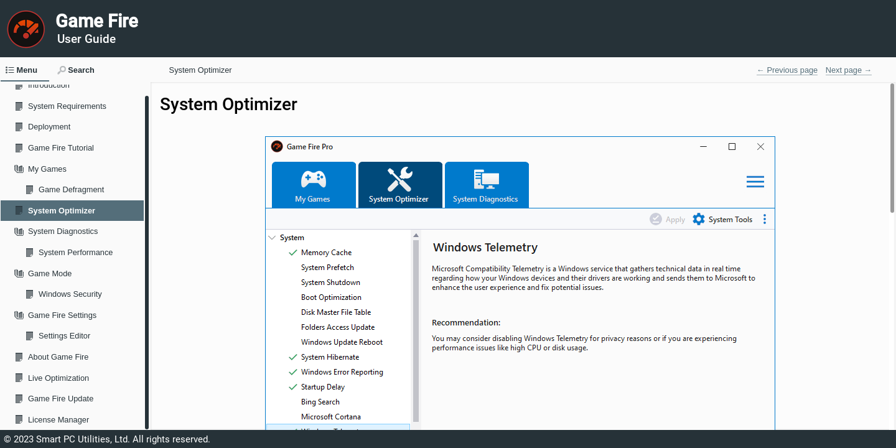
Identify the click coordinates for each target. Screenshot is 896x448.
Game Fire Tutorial (61, 147)
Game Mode (50, 273)
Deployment (49, 126)
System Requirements (67, 106)
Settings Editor (64, 335)
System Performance (76, 252)
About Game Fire (58, 357)
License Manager (58, 419)
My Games (47, 169)
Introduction (49, 85)
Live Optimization (58, 378)
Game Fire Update (60, 398)
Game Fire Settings (62, 315)
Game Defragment (71, 189)
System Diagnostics (63, 231)
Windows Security (70, 294)
